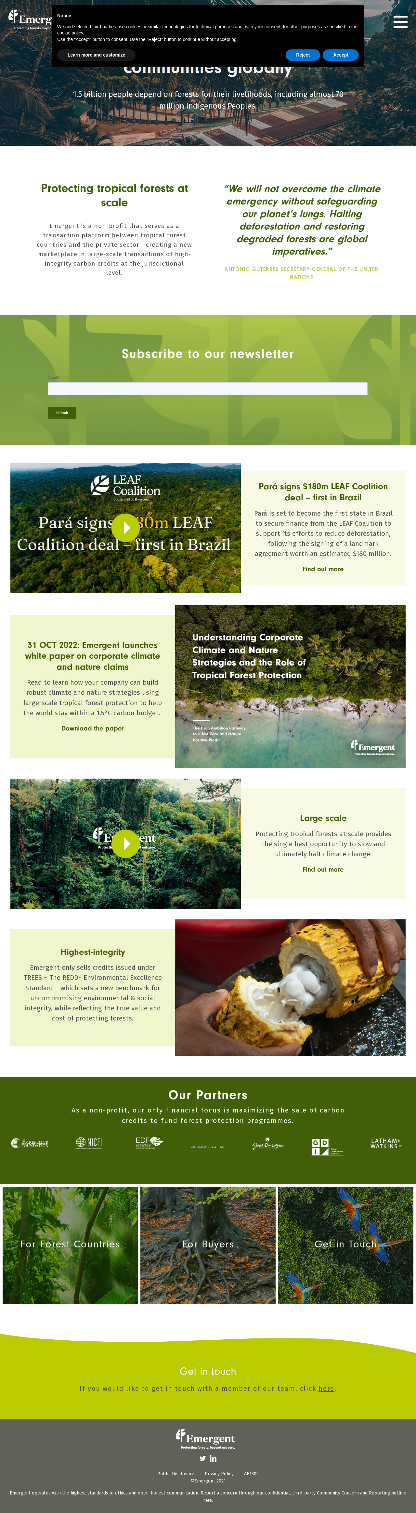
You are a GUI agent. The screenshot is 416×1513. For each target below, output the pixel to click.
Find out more (323, 569)
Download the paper (92, 728)
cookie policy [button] (70, 32)
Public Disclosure (175, 1474)
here (326, 1388)
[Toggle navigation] (401, 22)
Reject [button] (303, 55)
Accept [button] (340, 55)
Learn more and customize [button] (96, 55)
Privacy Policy (219, 1474)
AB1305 (251, 1474)
